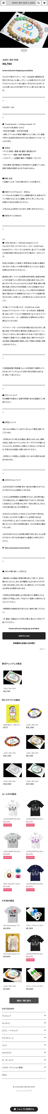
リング (4, 1045)
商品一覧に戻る (24, 1000)
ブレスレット (6, 1016)
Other (4, 1075)
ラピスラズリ (7, 1053)
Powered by (24, 1091)
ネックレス (6, 1023)
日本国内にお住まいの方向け (24, 643)
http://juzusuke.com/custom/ (17, 548)
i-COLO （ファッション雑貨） (12, 1067)
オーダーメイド (7, 1060)
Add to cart (24, 636)
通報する (43, 649)
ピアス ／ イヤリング (10, 1031)
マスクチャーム (7, 1038)
